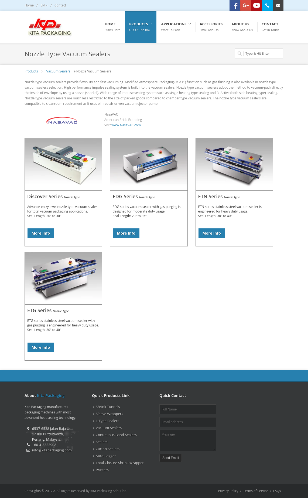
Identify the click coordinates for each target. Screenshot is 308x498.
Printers (102, 469)
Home (29, 5)
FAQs (277, 491)
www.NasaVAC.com (126, 125)
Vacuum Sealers (58, 71)
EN (44, 5)
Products (31, 71)
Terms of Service (255, 491)
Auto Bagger (106, 455)
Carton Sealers (107, 448)
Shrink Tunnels (108, 406)
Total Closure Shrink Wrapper (120, 462)
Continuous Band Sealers (116, 434)
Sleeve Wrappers (109, 413)
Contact (60, 5)
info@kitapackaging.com (52, 450)
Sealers (102, 441)
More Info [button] (41, 233)
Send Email (170, 458)
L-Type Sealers (107, 420)
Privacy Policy (228, 491)
